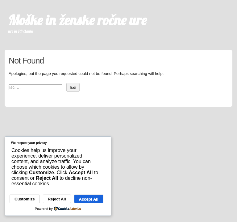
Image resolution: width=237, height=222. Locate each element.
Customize (25, 199)
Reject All (57, 199)
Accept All (88, 199)
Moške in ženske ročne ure (77, 20)
